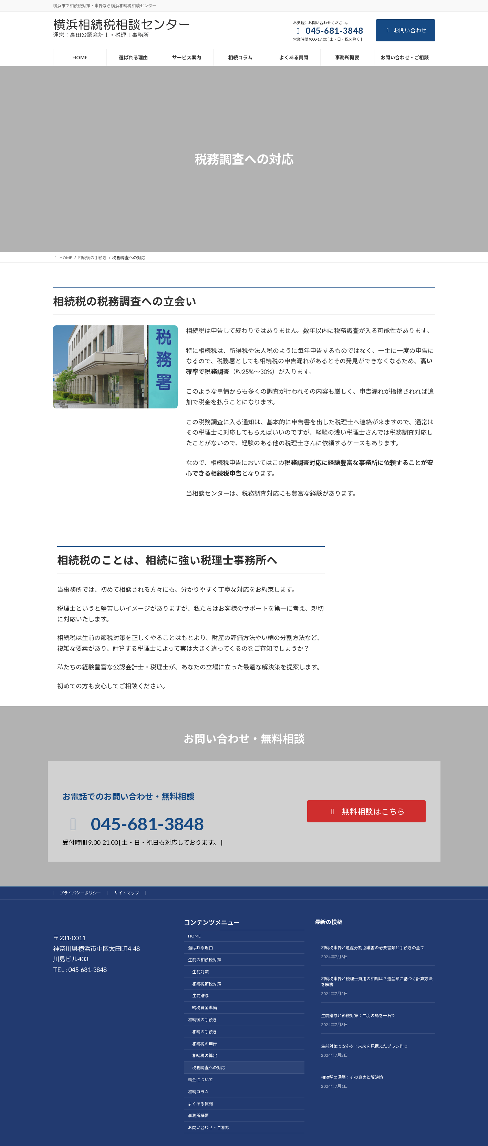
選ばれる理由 (200, 948)
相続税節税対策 (206, 983)
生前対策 (200, 971)
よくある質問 (200, 1103)
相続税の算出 (204, 1055)
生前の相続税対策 (204, 959)
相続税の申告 (204, 1043)
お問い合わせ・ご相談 (208, 1127)
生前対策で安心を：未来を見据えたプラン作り (364, 1046)
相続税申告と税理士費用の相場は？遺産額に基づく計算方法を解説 (377, 981)
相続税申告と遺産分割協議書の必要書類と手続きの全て (372, 948)
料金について (200, 1079)
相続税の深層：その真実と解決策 (352, 1077)
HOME (194, 936)
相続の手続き (204, 1031)
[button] (366, 811)
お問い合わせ (405, 30)
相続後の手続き (202, 1019)
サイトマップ (126, 892)
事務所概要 (198, 1115)
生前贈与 (200, 995)
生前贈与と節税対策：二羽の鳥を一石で (358, 1015)
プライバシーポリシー (80, 892)
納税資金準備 (204, 1008)
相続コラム (198, 1091)
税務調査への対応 (208, 1068)
